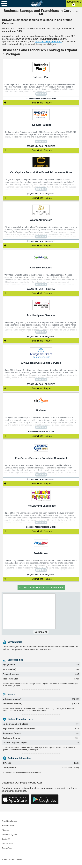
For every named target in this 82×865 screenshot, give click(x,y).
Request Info (73, 3)
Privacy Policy (7, 844)
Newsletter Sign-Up (9, 835)
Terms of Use (7, 848)
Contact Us (6, 839)
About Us (5, 830)
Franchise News (8, 826)
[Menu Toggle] (4, 3)
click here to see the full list (48, 41)
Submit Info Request (42, 102)
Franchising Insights (9, 821)
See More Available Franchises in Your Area (41, 587)
